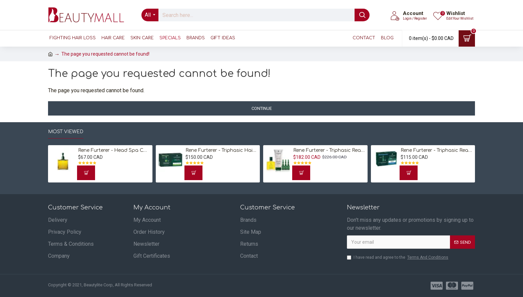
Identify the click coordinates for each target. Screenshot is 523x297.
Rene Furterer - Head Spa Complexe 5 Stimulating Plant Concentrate (114, 150)
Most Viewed (65, 131)
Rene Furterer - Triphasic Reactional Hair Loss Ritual (329, 150)
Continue (261, 108)
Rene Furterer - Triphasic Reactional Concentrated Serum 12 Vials (437, 150)
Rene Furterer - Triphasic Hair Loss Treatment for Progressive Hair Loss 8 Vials (221, 150)
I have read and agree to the (398, 257)
